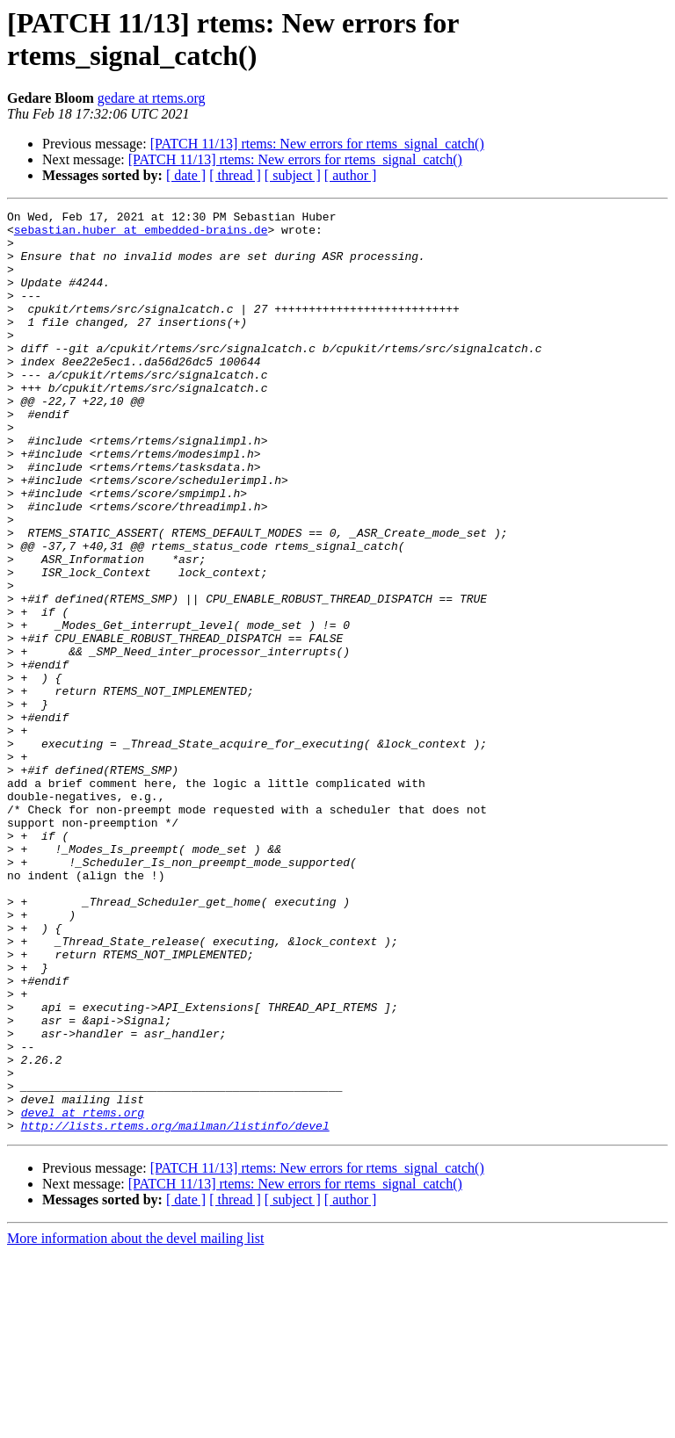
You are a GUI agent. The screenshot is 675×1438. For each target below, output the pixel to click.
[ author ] (350, 175)
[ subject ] (293, 175)
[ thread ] (235, 175)
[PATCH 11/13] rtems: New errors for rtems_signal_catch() (317, 143)
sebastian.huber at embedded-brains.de (141, 234)
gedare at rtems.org (152, 97)
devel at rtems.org (82, 1294)
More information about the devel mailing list (135, 1422)
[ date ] (186, 175)
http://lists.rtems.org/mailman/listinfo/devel (175, 1310)
